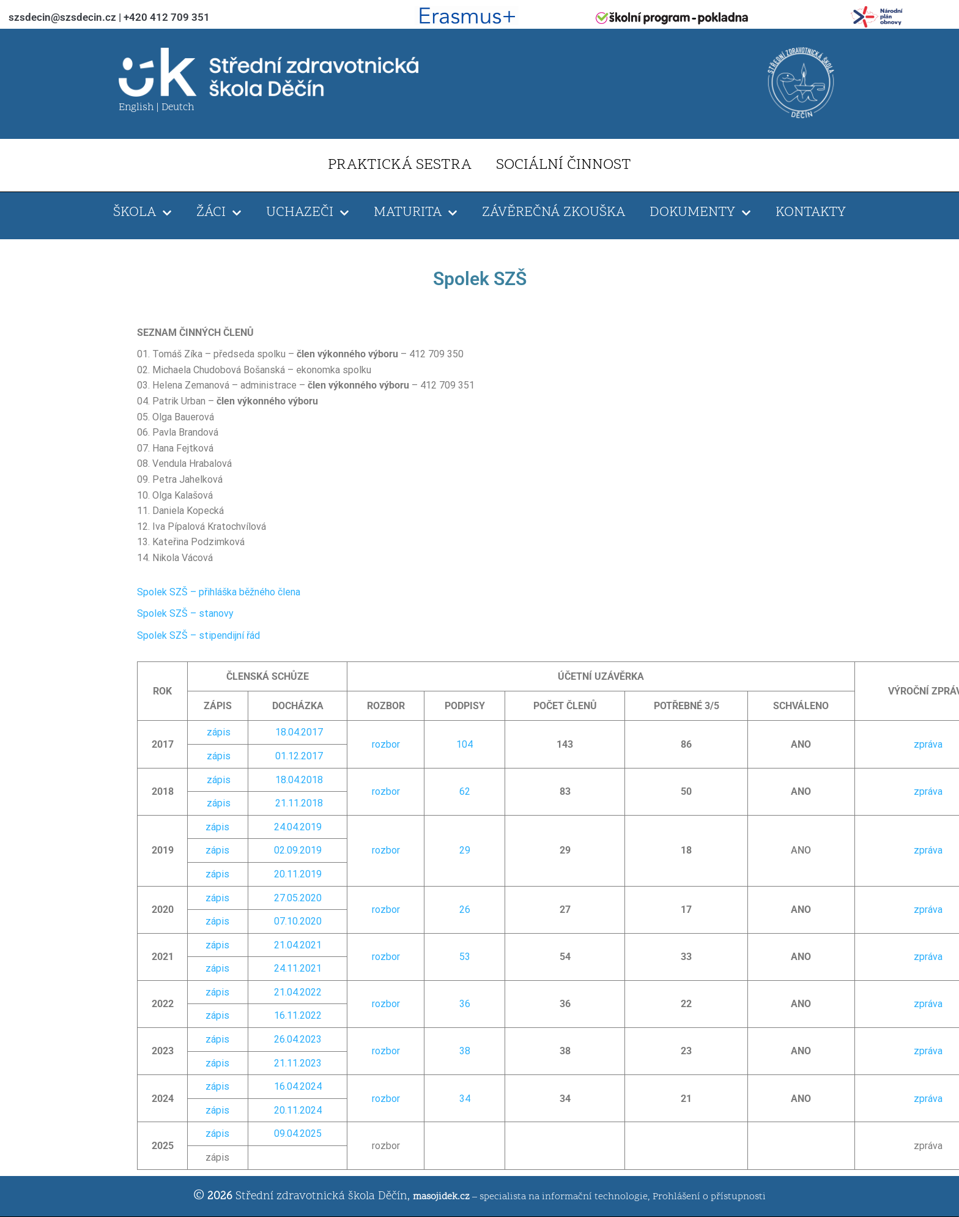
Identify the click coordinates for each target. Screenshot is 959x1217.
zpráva (928, 744)
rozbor (386, 744)
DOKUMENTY (700, 213)
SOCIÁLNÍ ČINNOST (563, 165)
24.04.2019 (298, 827)
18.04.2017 (299, 732)
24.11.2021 (298, 968)
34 (464, 1098)
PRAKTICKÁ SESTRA (400, 165)
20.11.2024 (298, 1110)
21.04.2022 (298, 992)
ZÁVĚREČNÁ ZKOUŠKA (553, 212)
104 (464, 744)
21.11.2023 (298, 1063)
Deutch (177, 107)
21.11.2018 (299, 803)
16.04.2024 (298, 1086)
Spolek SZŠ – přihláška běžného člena (218, 592)
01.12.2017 (299, 756)
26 (464, 909)
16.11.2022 (298, 1015)
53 (464, 956)
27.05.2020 (298, 898)
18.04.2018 (299, 780)
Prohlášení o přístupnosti (709, 1197)
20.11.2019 (298, 874)
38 (464, 1051)
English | (140, 107)
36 (464, 1004)
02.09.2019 (298, 850)
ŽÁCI (219, 213)
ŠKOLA (142, 213)
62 (464, 791)
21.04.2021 (298, 945)
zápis (219, 732)
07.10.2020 (298, 921)
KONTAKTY (811, 212)
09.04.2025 (298, 1133)
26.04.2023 (298, 1039)
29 (464, 850)
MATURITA (415, 213)
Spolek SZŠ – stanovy (185, 613)
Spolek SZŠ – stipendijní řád (198, 635)
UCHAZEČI (307, 213)
